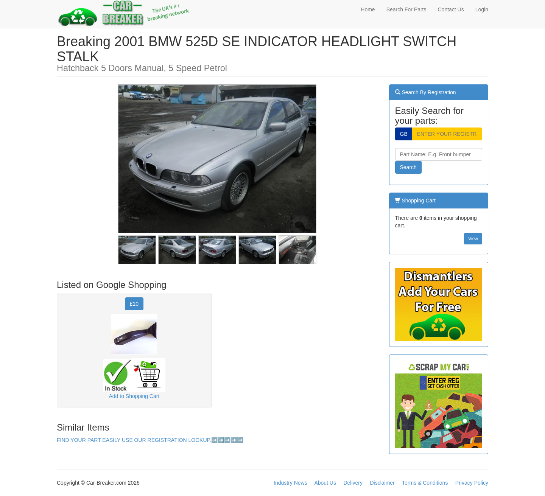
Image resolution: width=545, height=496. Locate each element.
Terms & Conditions (425, 483)
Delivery (353, 483)
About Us (325, 483)
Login (481, 9)
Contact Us (451, 9)
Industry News (290, 483)
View (473, 238)
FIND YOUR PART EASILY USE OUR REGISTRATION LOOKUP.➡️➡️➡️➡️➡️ (150, 440)
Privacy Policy (471, 483)
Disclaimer (382, 483)
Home (368, 9)
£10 (134, 304)
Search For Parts (406, 9)
